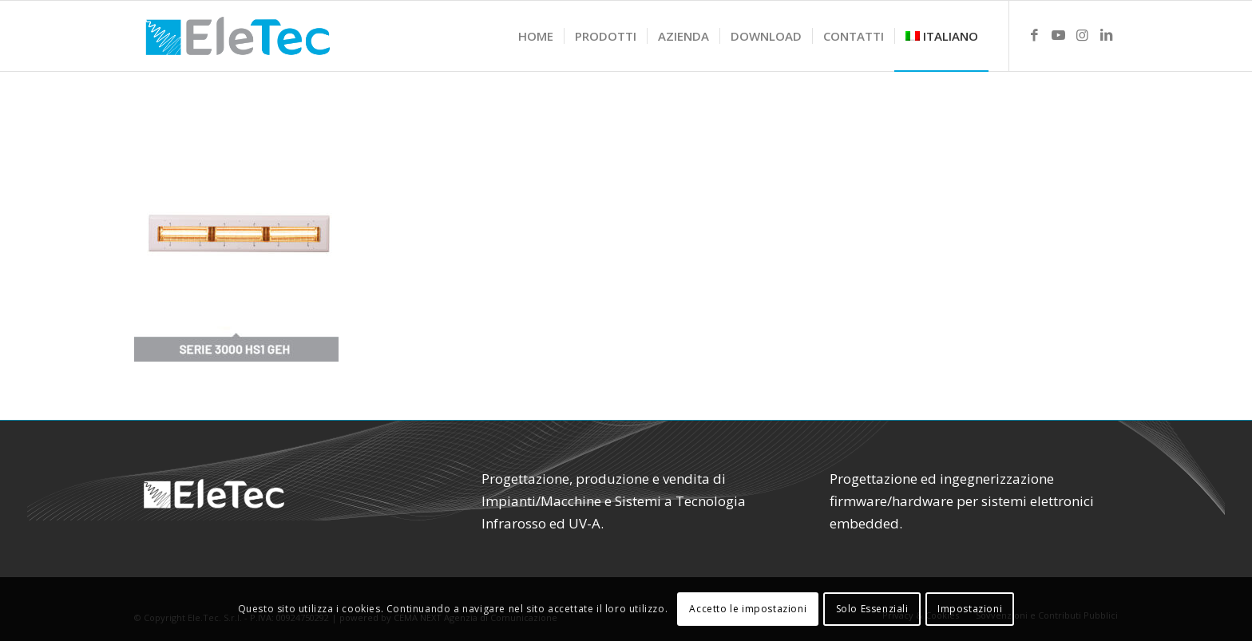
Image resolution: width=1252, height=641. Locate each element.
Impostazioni (969, 608)
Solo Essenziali (872, 608)
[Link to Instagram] (1082, 35)
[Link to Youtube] (1058, 35)
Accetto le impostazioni (747, 608)
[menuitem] (536, 36)
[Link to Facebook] (1034, 35)
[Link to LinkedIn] (1106, 35)
